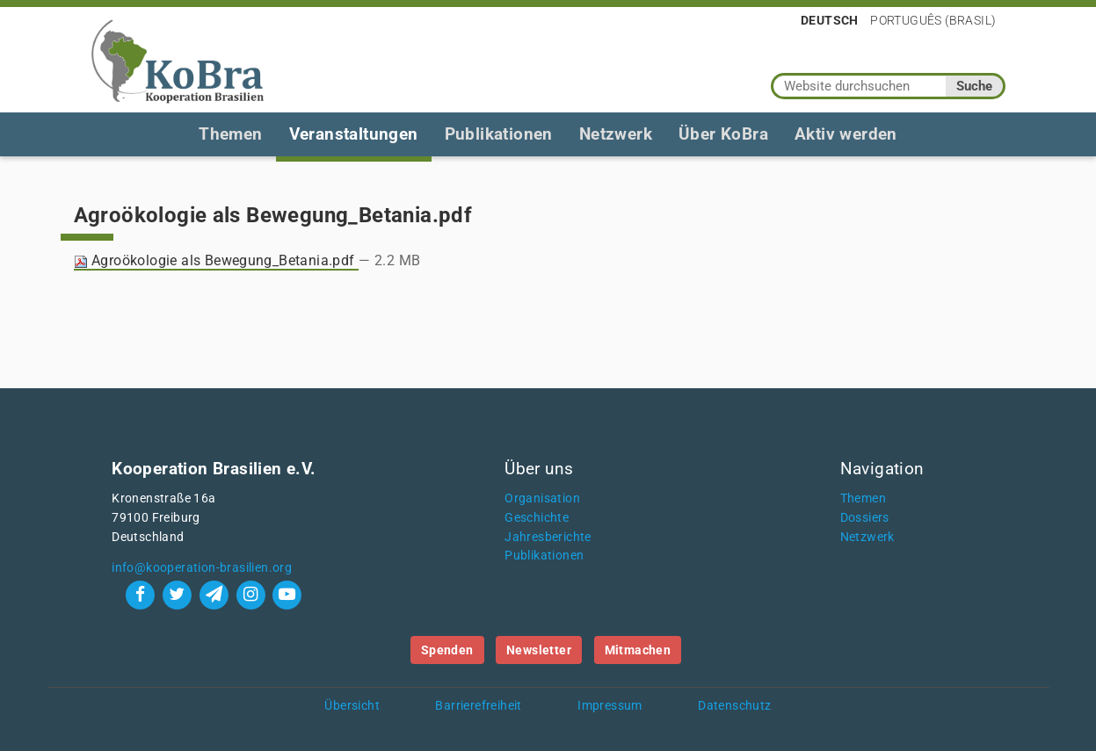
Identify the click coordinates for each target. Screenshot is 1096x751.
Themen (230, 134)
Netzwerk (615, 134)
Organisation (542, 498)
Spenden (447, 650)
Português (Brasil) (933, 20)
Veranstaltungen (353, 134)
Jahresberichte (548, 537)
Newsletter (538, 650)
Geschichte (536, 517)
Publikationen (499, 134)
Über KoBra (723, 134)
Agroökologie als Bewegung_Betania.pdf (216, 260)
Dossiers (864, 517)
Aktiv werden (846, 134)
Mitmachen (638, 650)
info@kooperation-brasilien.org (202, 567)
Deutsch (830, 20)
